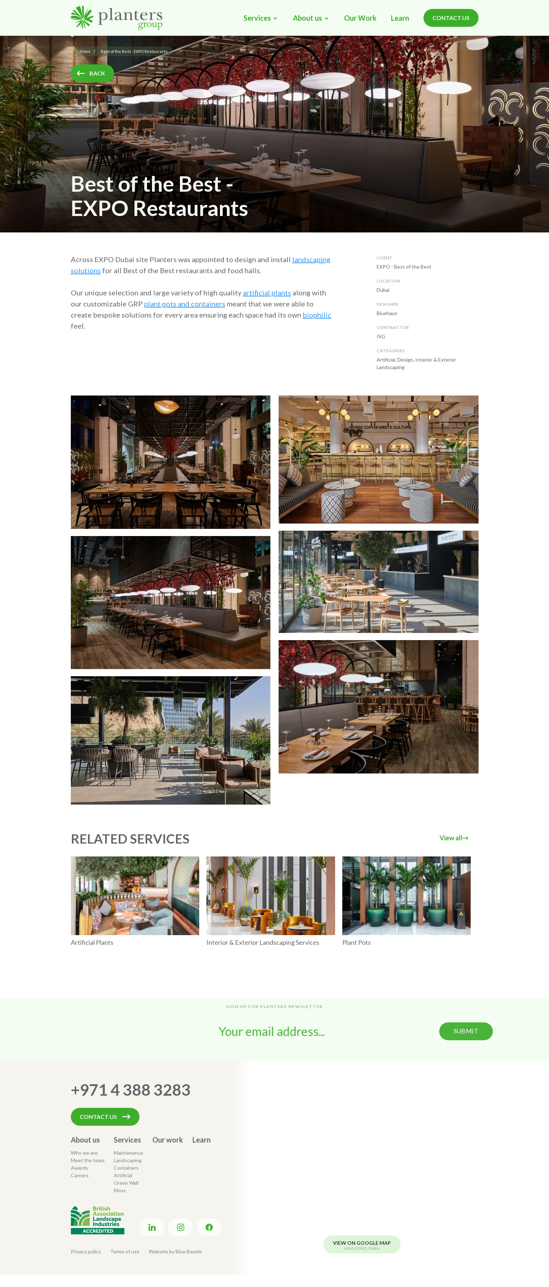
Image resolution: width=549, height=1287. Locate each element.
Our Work (360, 18)
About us (85, 1139)
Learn (400, 18)
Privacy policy (86, 1251)
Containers (126, 1168)
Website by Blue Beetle (175, 1251)
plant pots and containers (184, 303)
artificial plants (267, 292)
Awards (79, 1168)
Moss (120, 1190)
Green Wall (126, 1183)
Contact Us (451, 17)
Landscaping (128, 1160)
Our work (167, 1139)
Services (127, 1139)
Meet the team (87, 1160)
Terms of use (124, 1251)
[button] (261, 18)
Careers (80, 1175)
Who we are (84, 1153)
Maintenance (128, 1153)
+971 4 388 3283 (131, 1089)
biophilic (317, 314)
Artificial (123, 1175)
